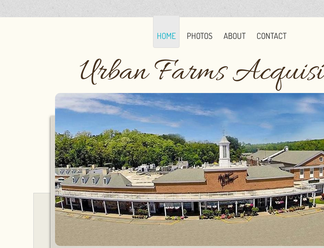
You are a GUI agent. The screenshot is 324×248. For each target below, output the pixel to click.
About (235, 35)
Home (166, 35)
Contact (272, 35)
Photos (200, 35)
